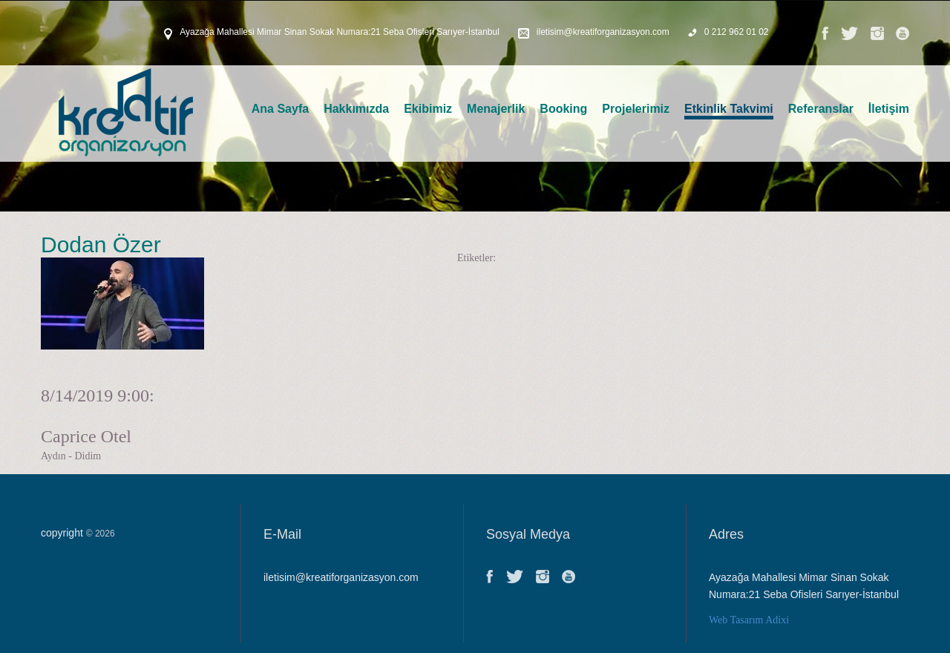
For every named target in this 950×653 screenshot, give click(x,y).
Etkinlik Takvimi (728, 108)
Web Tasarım (736, 620)
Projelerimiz (635, 108)
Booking (563, 108)
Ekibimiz (428, 108)
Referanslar (821, 108)
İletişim (888, 108)
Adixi (777, 620)
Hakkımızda (356, 108)
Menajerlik (496, 108)
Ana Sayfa (280, 108)
